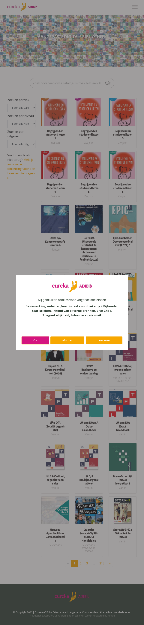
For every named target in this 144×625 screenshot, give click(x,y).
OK (35, 340)
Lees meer (104, 340)
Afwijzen (67, 340)
